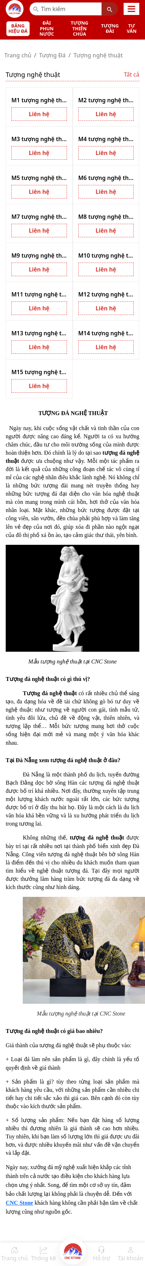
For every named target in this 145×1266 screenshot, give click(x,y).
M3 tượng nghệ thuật (39, 139)
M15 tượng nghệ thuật (39, 372)
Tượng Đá (52, 55)
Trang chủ (17, 55)
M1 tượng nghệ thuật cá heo (39, 100)
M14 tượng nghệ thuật (106, 333)
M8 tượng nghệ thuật (106, 217)
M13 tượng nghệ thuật (39, 333)
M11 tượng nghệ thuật (39, 294)
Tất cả (131, 74)
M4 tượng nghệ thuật (106, 139)
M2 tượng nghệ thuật (106, 100)
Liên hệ (39, 114)
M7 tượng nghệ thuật (39, 217)
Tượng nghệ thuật (98, 55)
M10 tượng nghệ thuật (106, 255)
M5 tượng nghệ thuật (39, 178)
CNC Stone (19, 1203)
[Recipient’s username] (65, 9)
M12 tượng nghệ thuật (106, 294)
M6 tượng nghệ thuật (106, 178)
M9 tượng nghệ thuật (39, 255)
